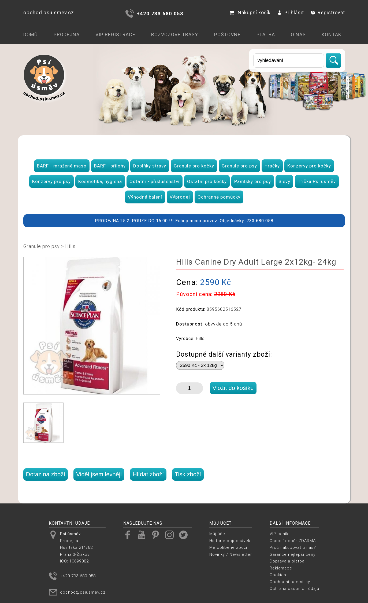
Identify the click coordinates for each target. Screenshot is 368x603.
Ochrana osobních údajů (294, 588)
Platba (266, 34)
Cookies (278, 574)
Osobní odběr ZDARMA (293, 540)
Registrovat (328, 12)
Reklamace (281, 568)
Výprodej (180, 197)
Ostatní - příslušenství (154, 181)
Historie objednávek (229, 540)
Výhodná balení (145, 197)
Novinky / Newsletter (230, 554)
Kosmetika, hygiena (100, 181)
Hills (70, 246)
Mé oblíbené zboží (228, 547)
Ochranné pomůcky (219, 197)
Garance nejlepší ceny (292, 554)
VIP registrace (115, 34)
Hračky (272, 166)
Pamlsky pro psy (252, 181)
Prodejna (67, 34)
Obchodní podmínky (290, 581)
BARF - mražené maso (62, 166)
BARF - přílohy (110, 166)
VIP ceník (279, 533)
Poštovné (227, 34)
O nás (298, 34)
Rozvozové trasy (174, 34)
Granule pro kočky (194, 166)
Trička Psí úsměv (317, 181)
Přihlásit (290, 12)
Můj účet (218, 533)
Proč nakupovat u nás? (293, 547)
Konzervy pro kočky (309, 166)
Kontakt (333, 34)
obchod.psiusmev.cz (48, 12)
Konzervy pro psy (51, 181)
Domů (30, 34)
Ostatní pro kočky (207, 181)
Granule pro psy (239, 166)
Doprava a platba (287, 561)
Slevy (284, 181)
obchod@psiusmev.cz (83, 592)
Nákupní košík (250, 12)
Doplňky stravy (149, 166)
